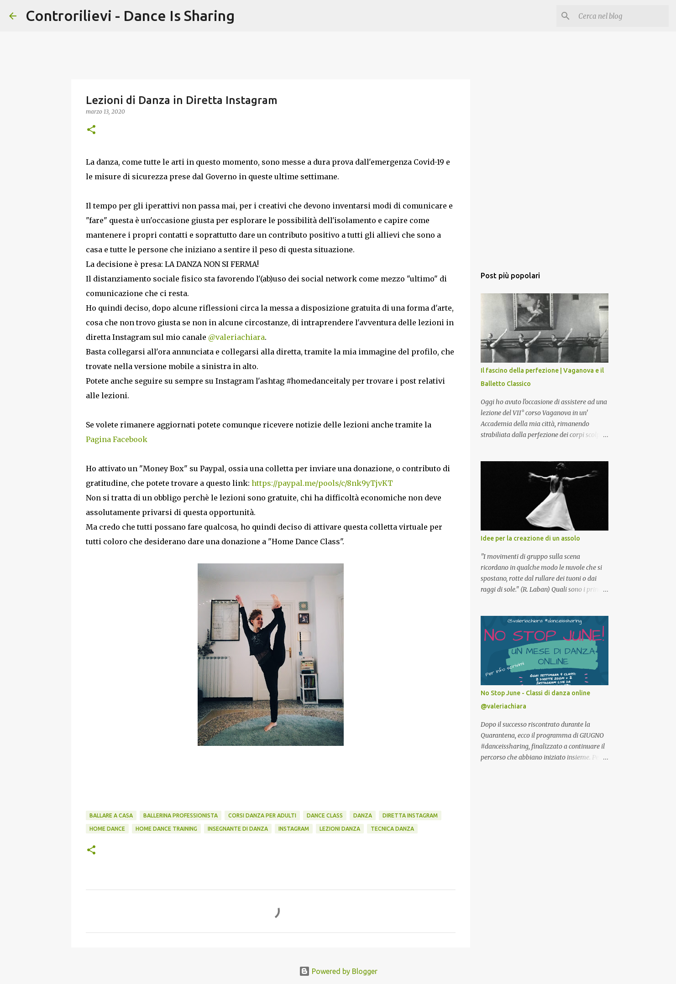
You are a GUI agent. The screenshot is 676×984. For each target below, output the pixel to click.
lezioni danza (340, 829)
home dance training (166, 829)
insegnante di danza (238, 829)
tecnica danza (392, 829)
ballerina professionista (180, 815)
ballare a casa (111, 815)
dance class (325, 815)
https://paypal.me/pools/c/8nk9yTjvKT (323, 483)
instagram (293, 829)
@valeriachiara (236, 337)
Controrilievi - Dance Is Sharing (130, 15)
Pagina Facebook (116, 439)
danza (362, 815)
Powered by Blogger (338, 971)
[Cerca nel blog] (621, 16)
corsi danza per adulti (262, 815)
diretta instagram (410, 815)
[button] (91, 130)
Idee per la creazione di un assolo (530, 538)
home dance (107, 829)
